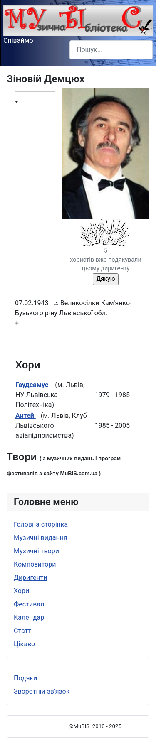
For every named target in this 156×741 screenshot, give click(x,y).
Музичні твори (36, 551)
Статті (23, 631)
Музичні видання (40, 538)
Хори (21, 591)
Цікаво (24, 644)
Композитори (35, 564)
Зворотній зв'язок (41, 691)
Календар (29, 617)
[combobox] (111, 49)
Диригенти (30, 578)
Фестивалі (30, 604)
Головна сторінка (41, 524)
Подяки (25, 678)
